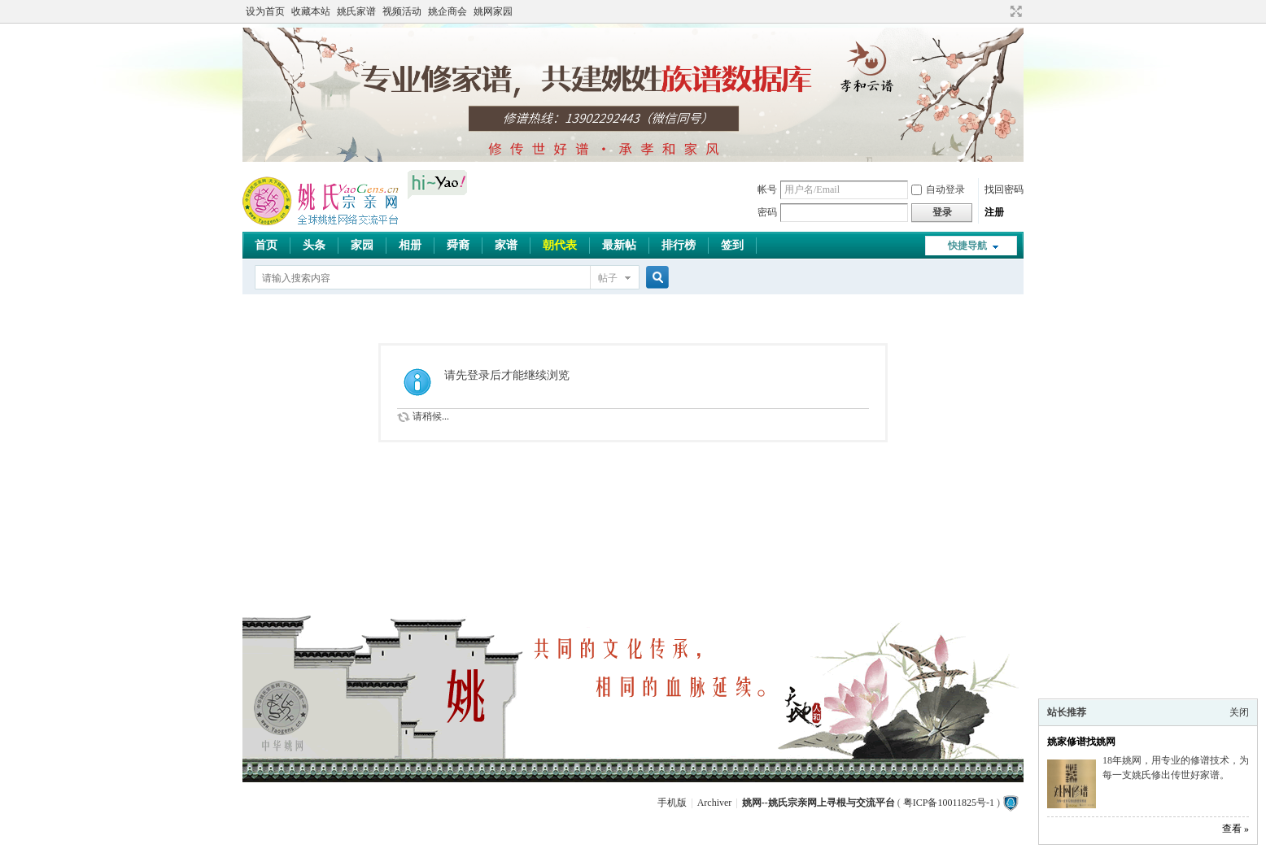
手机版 (672, 802)
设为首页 (265, 11)
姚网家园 (493, 11)
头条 (314, 245)
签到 (732, 245)
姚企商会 (447, 11)
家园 (362, 245)
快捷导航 (967, 245)
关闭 (1239, 712)
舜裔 (458, 245)
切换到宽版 (1014, 11)
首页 (266, 245)
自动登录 (938, 189)
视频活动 (401, 11)
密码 (767, 212)
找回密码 (1004, 189)
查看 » (1235, 828)
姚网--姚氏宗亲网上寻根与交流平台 (818, 802)
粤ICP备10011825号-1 (948, 802)
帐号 (767, 189)
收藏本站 (310, 11)
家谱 (506, 245)
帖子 (608, 278)
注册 (994, 212)
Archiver (714, 802)
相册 (410, 245)
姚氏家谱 (356, 11)
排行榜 (678, 245)
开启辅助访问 (1001, 11)
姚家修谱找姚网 (1081, 741)
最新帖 (619, 245)
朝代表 (560, 245)
